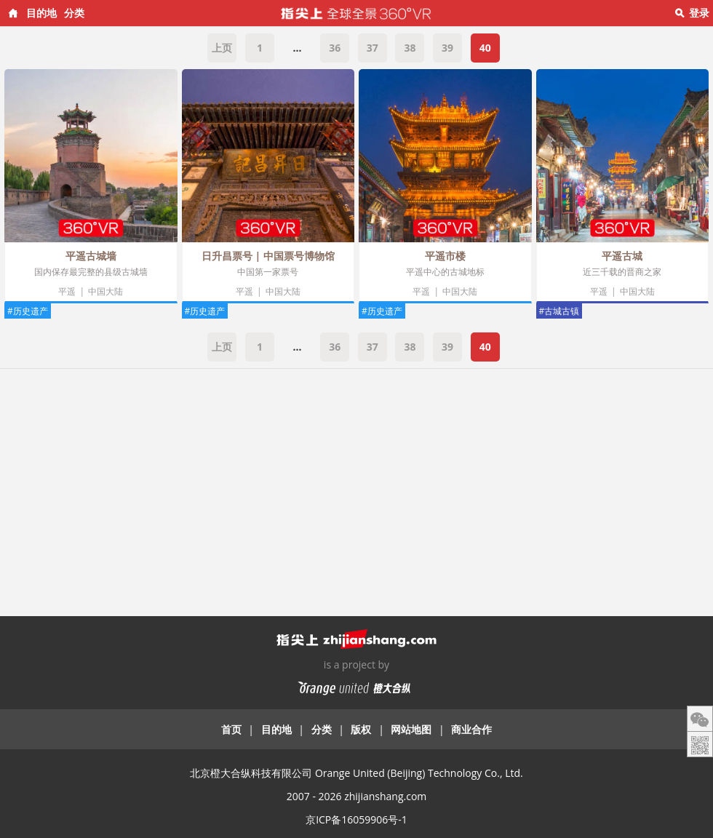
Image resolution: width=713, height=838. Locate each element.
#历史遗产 (27, 311)
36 (334, 48)
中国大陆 (105, 291)
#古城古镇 (559, 311)
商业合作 (471, 729)
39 (447, 48)
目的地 (41, 13)
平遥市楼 (445, 256)
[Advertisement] (356, 485)
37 (372, 48)
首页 (231, 729)
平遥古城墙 (90, 256)
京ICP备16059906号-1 (356, 819)
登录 (699, 13)
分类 (74, 13)
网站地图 (411, 729)
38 (409, 48)
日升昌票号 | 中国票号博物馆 (268, 256)
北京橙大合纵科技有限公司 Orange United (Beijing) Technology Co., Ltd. (356, 773)
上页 (222, 48)
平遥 (67, 291)
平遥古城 (622, 256)
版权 (361, 729)
